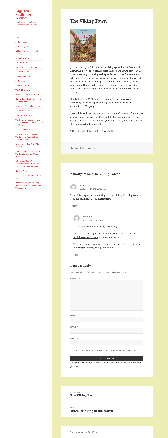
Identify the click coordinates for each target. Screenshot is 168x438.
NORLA (85, 120)
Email (74, 327)
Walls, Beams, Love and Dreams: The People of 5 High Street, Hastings (29, 154)
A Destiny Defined (23, 63)
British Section (117, 116)
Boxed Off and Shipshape (26, 129)
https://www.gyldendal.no (100, 247)
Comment (75, 278)
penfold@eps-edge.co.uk (85, 237)
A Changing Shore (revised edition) (26, 52)
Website (74, 338)
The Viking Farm (22, 85)
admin (92, 148)
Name (74, 315)
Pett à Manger (21, 81)
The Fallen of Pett (22, 111)
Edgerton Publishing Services (23, 14)
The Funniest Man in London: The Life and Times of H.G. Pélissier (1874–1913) (27, 137)
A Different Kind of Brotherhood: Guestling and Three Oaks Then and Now (27, 164)
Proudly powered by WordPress (83, 432)
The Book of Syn (22, 72)
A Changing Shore (22, 46)
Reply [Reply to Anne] (74, 206)
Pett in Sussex (21, 42)
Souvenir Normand (99, 116)
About (18, 37)
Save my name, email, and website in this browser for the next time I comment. (106, 350)
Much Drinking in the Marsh (27, 94)
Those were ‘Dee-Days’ (25, 115)
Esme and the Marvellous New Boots (28, 176)
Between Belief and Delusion (27, 106)
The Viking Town (22, 90)
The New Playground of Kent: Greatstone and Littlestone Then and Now (29, 122)
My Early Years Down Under (27, 67)
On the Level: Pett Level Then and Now (27, 145)
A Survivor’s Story (23, 58)
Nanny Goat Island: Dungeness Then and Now (28, 100)
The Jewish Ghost (22, 76)
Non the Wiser (21, 171)
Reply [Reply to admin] (78, 255)
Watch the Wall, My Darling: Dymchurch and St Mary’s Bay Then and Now (28, 185)
